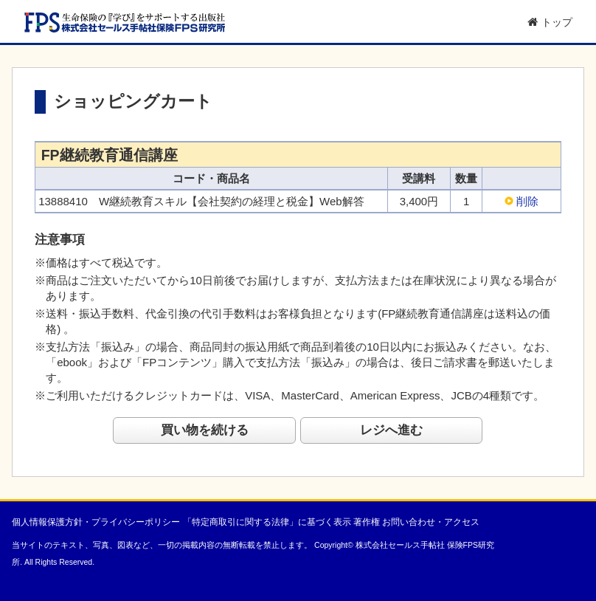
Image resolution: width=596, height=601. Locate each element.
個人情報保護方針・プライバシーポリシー (96, 522)
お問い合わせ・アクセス (430, 522)
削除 (527, 201)
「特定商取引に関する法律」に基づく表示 (267, 522)
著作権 (366, 522)
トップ (549, 22)
